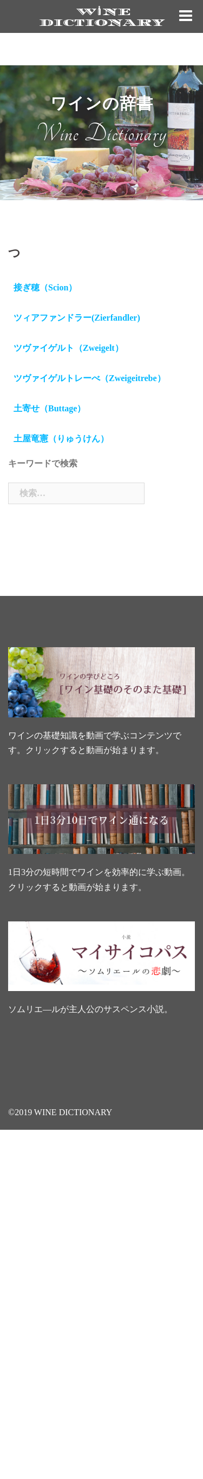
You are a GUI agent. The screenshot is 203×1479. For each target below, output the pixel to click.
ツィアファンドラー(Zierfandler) (77, 317)
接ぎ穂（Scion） (45, 287)
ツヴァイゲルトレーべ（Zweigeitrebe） (90, 378)
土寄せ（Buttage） (50, 408)
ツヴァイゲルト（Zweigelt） (68, 347)
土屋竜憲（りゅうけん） (61, 438)
